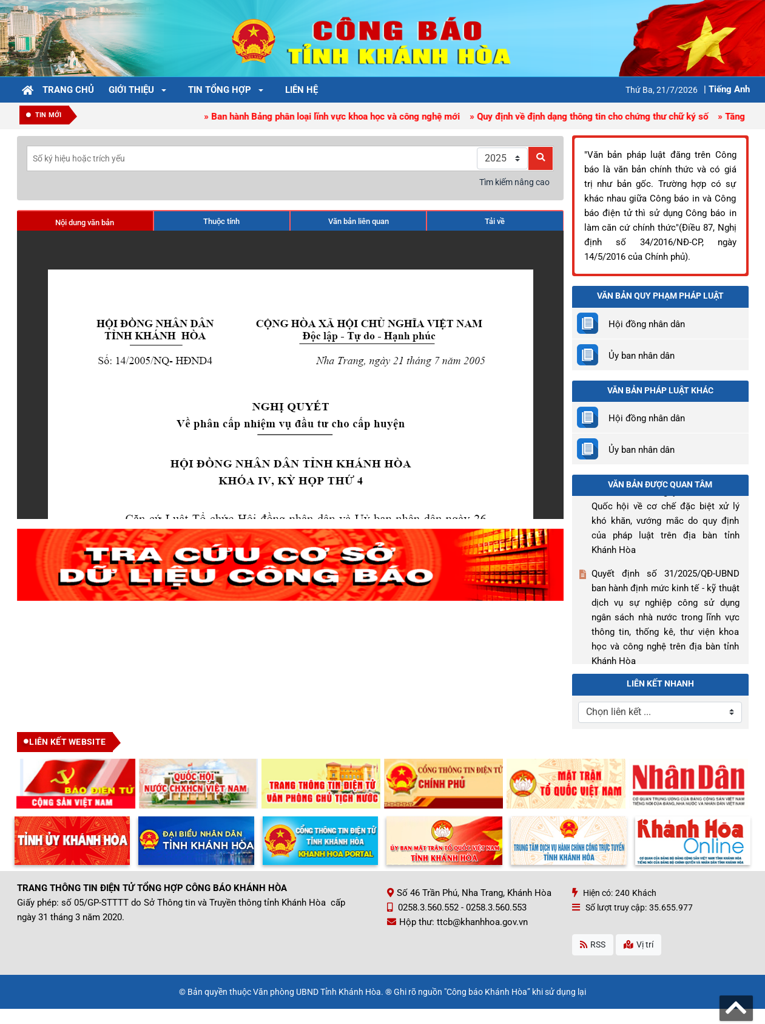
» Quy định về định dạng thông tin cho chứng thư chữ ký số (592, 116)
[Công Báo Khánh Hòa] (383, 37)
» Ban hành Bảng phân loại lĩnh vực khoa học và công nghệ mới (337, 116)
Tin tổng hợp (219, 89)
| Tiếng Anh (727, 89)
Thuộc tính (221, 221)
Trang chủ (68, 89)
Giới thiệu (131, 89)
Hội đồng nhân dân (646, 324)
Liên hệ (301, 89)
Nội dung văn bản (84, 222)
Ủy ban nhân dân (641, 355)
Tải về (495, 221)
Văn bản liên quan (358, 221)
